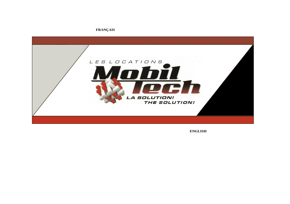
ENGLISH (198, 131)
